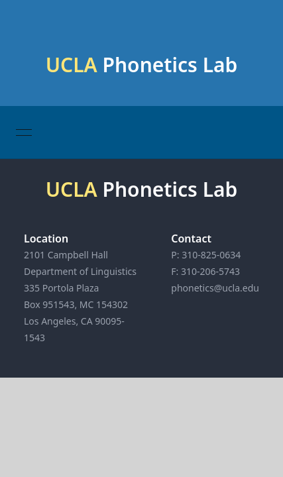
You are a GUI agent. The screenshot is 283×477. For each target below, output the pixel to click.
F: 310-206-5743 (205, 271)
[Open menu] (24, 132)
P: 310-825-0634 (206, 254)
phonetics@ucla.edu (215, 288)
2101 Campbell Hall (66, 254)
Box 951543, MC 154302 (76, 304)
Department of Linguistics (80, 271)
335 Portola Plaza (61, 288)
